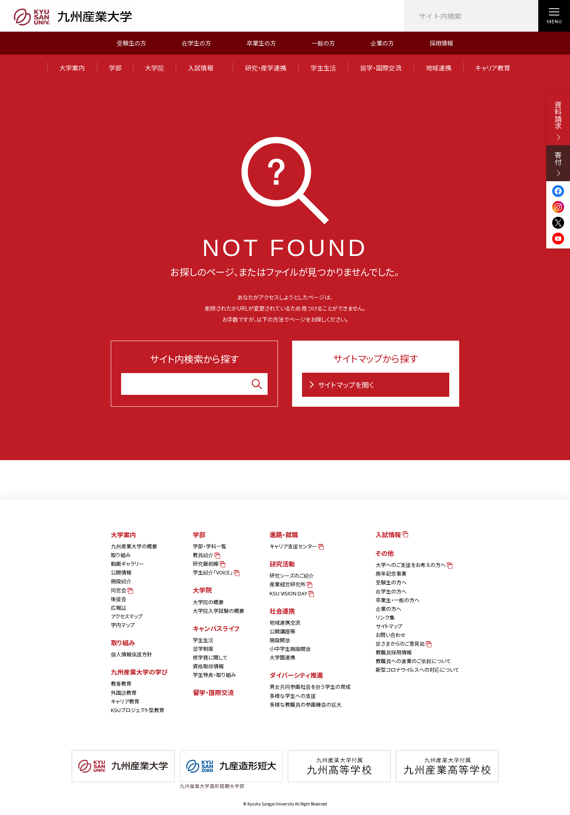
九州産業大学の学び (139, 672)
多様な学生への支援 (293, 695)
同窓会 (121, 590)
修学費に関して (210, 657)
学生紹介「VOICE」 (215, 572)
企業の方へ (388, 608)
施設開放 (280, 640)
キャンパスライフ (216, 628)
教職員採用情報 (394, 652)
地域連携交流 (285, 622)
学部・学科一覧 (209, 546)
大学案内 (72, 67)
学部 (115, 67)
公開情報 (121, 572)
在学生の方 (196, 43)
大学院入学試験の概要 (218, 610)
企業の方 (382, 43)
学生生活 (323, 67)
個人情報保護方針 (131, 654)
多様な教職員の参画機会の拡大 (306, 704)
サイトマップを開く (340, 384)
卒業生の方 (261, 43)
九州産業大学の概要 (134, 546)
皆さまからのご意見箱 (403, 643)
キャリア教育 (492, 67)
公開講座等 (282, 631)
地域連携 (438, 67)
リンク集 (385, 617)
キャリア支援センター (296, 546)
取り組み (121, 555)
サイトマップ (389, 626)
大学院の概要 (208, 602)
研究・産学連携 (265, 67)
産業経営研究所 (290, 584)
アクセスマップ (126, 616)
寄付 (558, 163)
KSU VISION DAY (291, 593)
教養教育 (121, 683)
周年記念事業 (391, 573)
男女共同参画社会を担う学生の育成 (310, 686)
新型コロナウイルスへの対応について (417, 669)
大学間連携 (282, 657)
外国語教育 (124, 692)
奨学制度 (203, 648)
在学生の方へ (391, 591)
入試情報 (204, 67)
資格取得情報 (208, 666)
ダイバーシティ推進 (296, 675)
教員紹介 (206, 555)
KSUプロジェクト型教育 (137, 710)
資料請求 (558, 120)
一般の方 (323, 43)
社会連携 (282, 611)
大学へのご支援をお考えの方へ (413, 565)
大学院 (154, 67)
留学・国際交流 (380, 67)
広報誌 (118, 607)
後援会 (118, 599)
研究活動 (282, 564)
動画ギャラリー (127, 563)
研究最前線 (208, 563)
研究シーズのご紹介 (292, 575)
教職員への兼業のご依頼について (413, 661)
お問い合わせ (391, 635)
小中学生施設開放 (290, 648)
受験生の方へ (391, 582)
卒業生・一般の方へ (398, 600)
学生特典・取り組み (214, 675)
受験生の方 (131, 43)
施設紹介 (121, 581)
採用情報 (441, 43)
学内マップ (123, 625)
